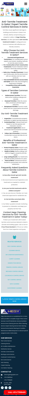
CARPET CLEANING (14, 259)
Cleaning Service (14, 250)
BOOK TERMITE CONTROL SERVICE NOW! (14, 300)
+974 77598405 (8, 380)
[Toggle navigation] (25, 4)
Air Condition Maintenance (14, 255)
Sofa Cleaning (14, 284)
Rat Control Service (14, 280)
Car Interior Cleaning (14, 288)
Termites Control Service (14, 267)
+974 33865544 (8, 377)
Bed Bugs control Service (14, 271)
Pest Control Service (14, 246)
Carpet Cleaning (5, 365)
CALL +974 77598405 (15, 392)
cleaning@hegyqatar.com (11, 374)
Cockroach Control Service (14, 275)
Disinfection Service (14, 263)
